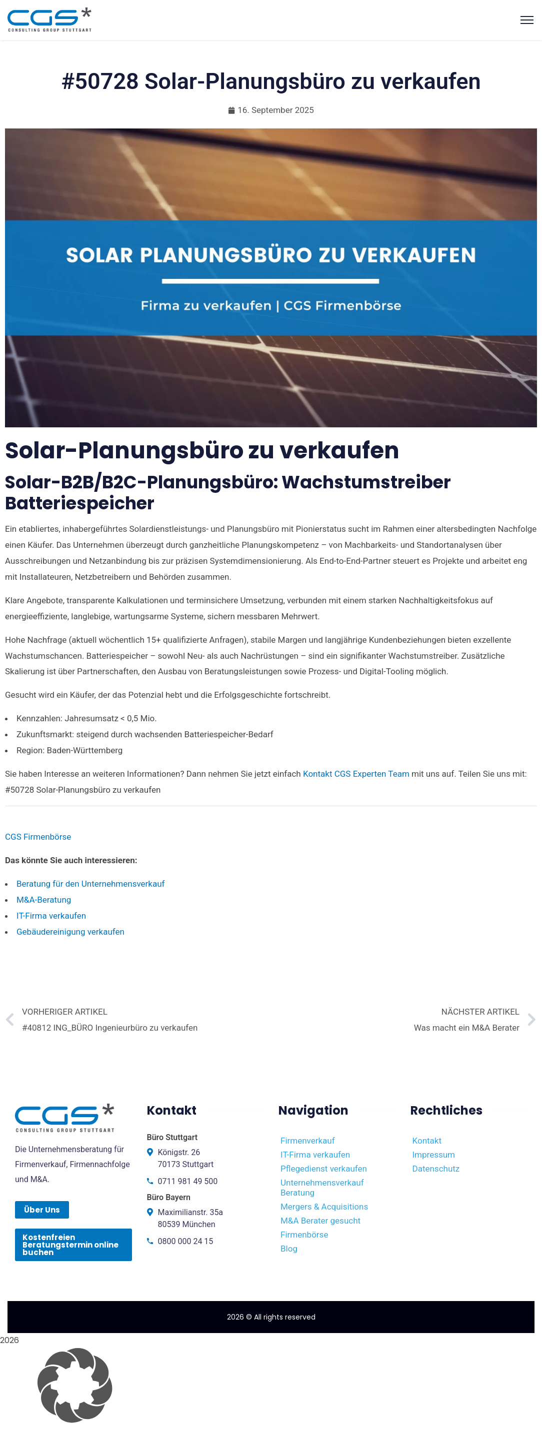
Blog (289, 1249)
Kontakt (427, 1141)
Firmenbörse (304, 1235)
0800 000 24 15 (186, 1241)
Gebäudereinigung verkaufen (70, 932)
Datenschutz (436, 1169)
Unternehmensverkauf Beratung (322, 1188)
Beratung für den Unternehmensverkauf (90, 884)
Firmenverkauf (307, 1141)
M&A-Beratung (43, 900)
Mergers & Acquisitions (324, 1207)
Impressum (434, 1155)
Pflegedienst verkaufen (323, 1169)
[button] (271, 1385)
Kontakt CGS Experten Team (356, 774)
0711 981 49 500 (188, 1181)
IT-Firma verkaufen (51, 916)
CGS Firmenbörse (38, 837)
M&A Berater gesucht (320, 1221)
